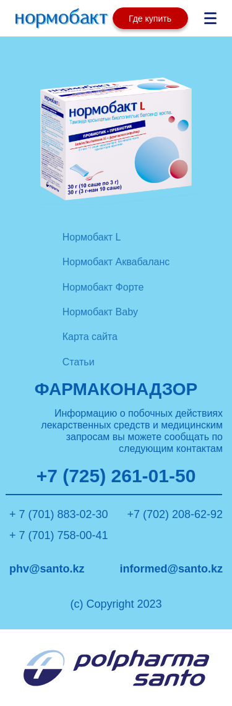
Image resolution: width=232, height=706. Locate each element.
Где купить (150, 18)
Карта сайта (90, 336)
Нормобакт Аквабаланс (116, 262)
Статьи (78, 362)
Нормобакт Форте (103, 287)
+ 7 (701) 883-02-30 (58, 514)
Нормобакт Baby (100, 312)
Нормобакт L (91, 237)
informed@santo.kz (171, 569)
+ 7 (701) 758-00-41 (58, 535)
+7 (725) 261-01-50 (116, 476)
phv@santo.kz (47, 569)
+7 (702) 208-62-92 (175, 514)
